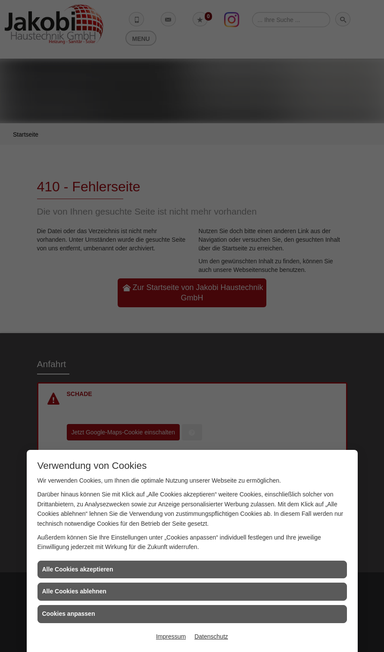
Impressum (171, 636)
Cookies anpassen (68, 613)
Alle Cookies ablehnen (74, 591)
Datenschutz (211, 636)
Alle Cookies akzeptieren (77, 569)
